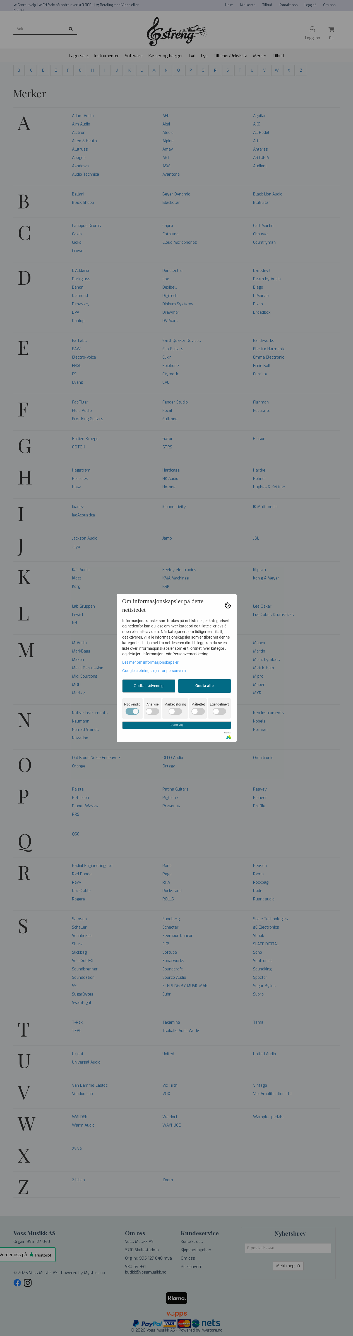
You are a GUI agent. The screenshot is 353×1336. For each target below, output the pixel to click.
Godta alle (204, 685)
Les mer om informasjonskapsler (150, 662)
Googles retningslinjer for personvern (154, 670)
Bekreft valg (177, 724)
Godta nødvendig (149, 685)
